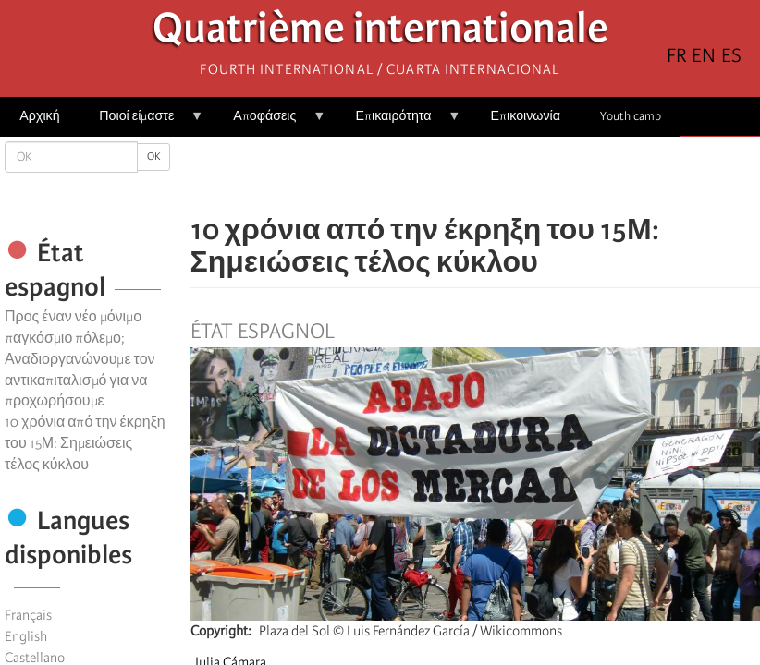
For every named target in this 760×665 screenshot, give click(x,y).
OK (153, 157)
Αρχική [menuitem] (39, 116)
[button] (527, 175)
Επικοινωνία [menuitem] (525, 116)
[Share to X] (449, 175)
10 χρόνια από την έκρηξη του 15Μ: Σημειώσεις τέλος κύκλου (85, 443)
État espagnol (262, 332)
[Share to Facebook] (423, 175)
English (26, 636)
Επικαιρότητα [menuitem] (398, 122)
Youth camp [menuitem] (630, 116)
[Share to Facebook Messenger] (475, 175)
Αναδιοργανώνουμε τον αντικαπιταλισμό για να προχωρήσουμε (80, 380)
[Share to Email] (501, 175)
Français (28, 615)
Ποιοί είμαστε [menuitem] (141, 122)
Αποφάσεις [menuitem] (269, 122)
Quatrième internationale (380, 33)
